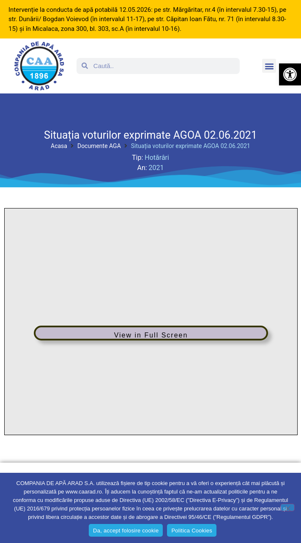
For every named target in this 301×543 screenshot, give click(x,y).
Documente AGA (99, 146)
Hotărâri (157, 158)
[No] (287, 507)
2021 (156, 168)
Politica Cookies (191, 530)
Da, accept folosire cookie (126, 530)
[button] (290, 74)
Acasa (59, 146)
